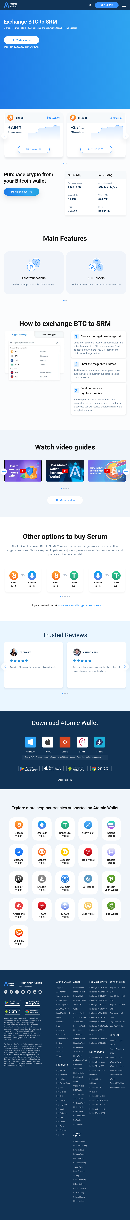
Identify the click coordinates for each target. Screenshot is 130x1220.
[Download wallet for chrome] (101, 768)
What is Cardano (116, 1070)
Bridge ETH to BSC (96, 1066)
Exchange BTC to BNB (98, 1013)
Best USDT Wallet (117, 1083)
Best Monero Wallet (117, 1088)
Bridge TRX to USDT (97, 1113)
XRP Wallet (77, 1035)
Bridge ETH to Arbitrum (98, 1058)
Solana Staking (79, 1197)
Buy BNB (59, 1096)
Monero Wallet (79, 992)
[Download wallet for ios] (53, 768)
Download (107, 5)
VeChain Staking (79, 1180)
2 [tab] (67, 164)
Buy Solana (60, 1122)
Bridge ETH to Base (97, 1062)
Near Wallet (78, 1030)
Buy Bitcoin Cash (63, 1083)
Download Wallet (21, 191)
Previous (4, 136)
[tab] (62, 693)
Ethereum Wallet (79, 1000)
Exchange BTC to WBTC (98, 1026)
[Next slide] (125, 666)
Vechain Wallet (79, 1103)
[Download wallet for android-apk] (77, 768)
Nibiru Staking (78, 1201)
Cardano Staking (79, 1188)
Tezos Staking (78, 1167)
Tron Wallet (77, 1069)
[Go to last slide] (5, 666)
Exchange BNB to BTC (98, 1005)
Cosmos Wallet (79, 1116)
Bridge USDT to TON (97, 1105)
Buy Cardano (61, 1130)
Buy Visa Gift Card (117, 1026)
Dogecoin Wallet (79, 1026)
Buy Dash (60, 1135)
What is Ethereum (117, 1066)
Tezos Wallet (78, 1052)
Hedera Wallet (78, 1073)
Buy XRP (59, 1088)
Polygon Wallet (79, 1047)
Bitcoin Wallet (78, 987)
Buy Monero (61, 1092)
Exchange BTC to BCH (98, 1039)
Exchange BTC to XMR (98, 996)
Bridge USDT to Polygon (98, 1100)
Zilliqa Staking (79, 1184)
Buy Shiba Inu (61, 1113)
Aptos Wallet (78, 1099)
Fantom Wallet (79, 1039)
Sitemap (59, 1052)
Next (126, 136)
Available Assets (79, 1141)
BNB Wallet (77, 1064)
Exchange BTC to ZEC (98, 1043)
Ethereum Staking (80, 1146)
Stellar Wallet (78, 1086)
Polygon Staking (79, 1154)
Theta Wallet (78, 1022)
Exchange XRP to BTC (98, 1000)
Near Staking (78, 1158)
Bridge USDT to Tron (97, 1109)
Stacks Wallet (78, 1124)
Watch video (22, 40)
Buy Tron (59, 1117)
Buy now (33, 149)
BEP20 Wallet (78, 1094)
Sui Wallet (77, 1120)
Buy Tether (60, 1079)
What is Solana (116, 1058)
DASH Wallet (78, 1111)
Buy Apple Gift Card (117, 1022)
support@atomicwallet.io (30, 983)
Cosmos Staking (79, 1163)
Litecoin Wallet (79, 1043)
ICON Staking (78, 1193)
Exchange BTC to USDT (98, 1009)
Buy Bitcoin (60, 1070)
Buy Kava (60, 1126)
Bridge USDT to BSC (97, 1096)
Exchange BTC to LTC (97, 1022)
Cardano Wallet (79, 1013)
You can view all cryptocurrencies (78, 605)
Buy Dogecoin (61, 1105)
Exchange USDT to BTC (98, 992)
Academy (60, 1030)
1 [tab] (64, 164)
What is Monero (116, 1062)
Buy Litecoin (61, 1100)
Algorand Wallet (79, 1017)
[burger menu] (124, 5)
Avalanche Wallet (80, 1060)
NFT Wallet (77, 1056)
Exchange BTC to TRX (98, 1017)
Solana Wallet (78, 996)
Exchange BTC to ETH (98, 987)
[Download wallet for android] (29, 768)
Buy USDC (60, 1109)
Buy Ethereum (61, 1075)
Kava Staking (78, 1150)
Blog (58, 1026)
